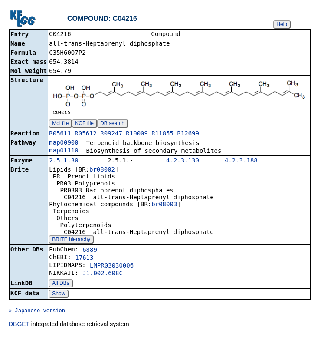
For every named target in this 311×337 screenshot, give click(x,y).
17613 (84, 258)
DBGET (19, 324)
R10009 (137, 134)
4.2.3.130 (182, 161)
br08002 (102, 170)
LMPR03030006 (112, 266)
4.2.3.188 (241, 161)
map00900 (63, 143)
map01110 (63, 151)
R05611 (60, 134)
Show (58, 294)
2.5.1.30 (63, 161)
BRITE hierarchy (71, 240)
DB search (112, 124)
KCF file (84, 124)
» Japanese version (37, 311)
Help (281, 24)
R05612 (86, 134)
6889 (89, 250)
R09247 (111, 134)
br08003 (164, 205)
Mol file (60, 124)
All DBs (60, 284)
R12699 (188, 134)
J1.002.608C (102, 274)
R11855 (162, 134)
